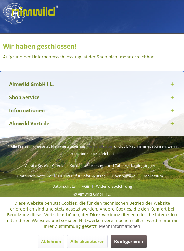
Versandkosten (100, 146)
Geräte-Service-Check (44, 165)
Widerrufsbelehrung (114, 186)
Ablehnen (51, 241)
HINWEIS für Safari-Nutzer (81, 176)
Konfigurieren (128, 241)
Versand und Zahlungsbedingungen (123, 165)
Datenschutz (63, 186)
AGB (85, 186)
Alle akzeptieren (87, 241)
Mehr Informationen (119, 226)
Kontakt (77, 165)
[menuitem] (46, 165)
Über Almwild (124, 176)
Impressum (152, 176)
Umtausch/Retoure (34, 176)
